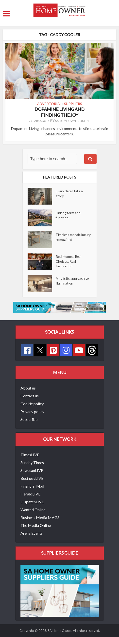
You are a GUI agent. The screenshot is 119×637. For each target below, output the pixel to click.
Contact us (29, 395)
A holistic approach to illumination (72, 281)
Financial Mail (32, 486)
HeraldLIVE (30, 494)
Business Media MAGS (39, 517)
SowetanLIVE (31, 470)
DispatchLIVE (32, 501)
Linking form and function (68, 215)
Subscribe (28, 419)
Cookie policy (32, 403)
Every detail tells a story (70, 193)
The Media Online (35, 525)
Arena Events (31, 533)
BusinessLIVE (31, 478)
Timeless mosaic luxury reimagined (73, 237)
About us (28, 388)
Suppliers (73, 103)
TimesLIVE (29, 454)
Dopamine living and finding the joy (59, 111)
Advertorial (49, 103)
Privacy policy (32, 411)
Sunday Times (32, 462)
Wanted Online (33, 509)
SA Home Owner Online (72, 121)
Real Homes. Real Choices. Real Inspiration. (69, 262)
